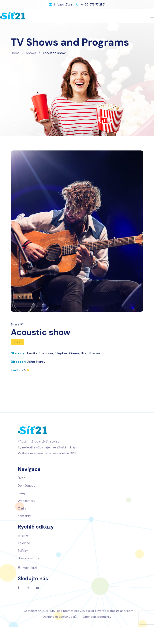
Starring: (18, 353)
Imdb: (15, 370)
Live (17, 342)
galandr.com (124, 611)
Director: (18, 361)
